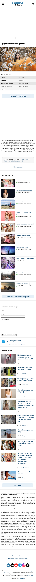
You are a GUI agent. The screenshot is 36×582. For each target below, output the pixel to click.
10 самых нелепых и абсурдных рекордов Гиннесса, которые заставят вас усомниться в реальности (25, 458)
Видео (24, 363)
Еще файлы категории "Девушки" (18, 296)
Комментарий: (5, 319)
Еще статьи (18, 485)
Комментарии (18, 167)
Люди (23, 396)
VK (23, 159)
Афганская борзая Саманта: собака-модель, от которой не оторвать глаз (25, 404)
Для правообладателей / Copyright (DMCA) (18, 558)
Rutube (6, 161)
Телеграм (27, 159)
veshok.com (30, 575)
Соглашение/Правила (18, 555)
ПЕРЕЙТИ (32, 341)
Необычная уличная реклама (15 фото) (25, 368)
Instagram (17, 161)
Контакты (18, 553)
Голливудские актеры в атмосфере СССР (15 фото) (25, 443)
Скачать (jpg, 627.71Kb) (18, 96)
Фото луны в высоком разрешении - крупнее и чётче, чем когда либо (25, 418)
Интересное (25, 373)
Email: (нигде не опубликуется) (10, 314)
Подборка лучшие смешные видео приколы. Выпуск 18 (25, 357)
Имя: (3, 310)
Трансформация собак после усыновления (25, 380)
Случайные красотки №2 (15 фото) (25, 391)
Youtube (11, 161)
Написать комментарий (10, 307)
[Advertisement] (18, 22)
